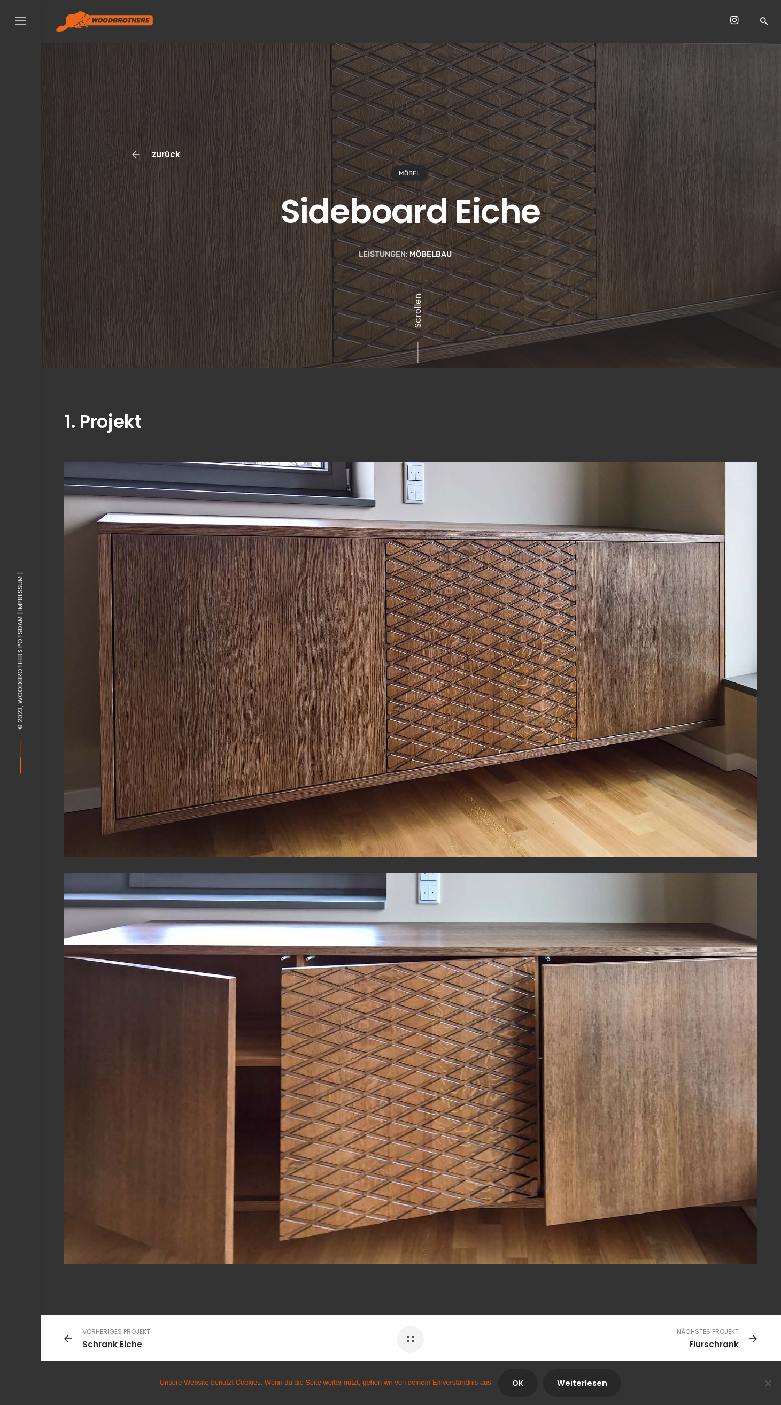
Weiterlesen (582, 1383)
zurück (157, 155)
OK (518, 1383)
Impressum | (20, 591)
